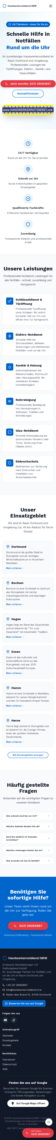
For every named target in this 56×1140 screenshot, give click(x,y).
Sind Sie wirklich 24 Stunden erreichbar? (28, 838)
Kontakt (6, 1045)
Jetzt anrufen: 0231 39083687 (28, 83)
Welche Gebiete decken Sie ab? (28, 826)
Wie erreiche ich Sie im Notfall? (28, 861)
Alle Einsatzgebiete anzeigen (28, 755)
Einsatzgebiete (10, 1040)
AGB (4, 1069)
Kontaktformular (28, 93)
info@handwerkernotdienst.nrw (24, 989)
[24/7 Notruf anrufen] (38, 1133)
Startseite (7, 1035)
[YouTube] (5, 1020)
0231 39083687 (28, 926)
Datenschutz (9, 1064)
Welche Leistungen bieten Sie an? (28, 850)
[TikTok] (14, 1020)
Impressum (8, 1059)
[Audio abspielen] (48, 1122)
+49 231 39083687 (17, 985)
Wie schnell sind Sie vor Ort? (28, 816)
